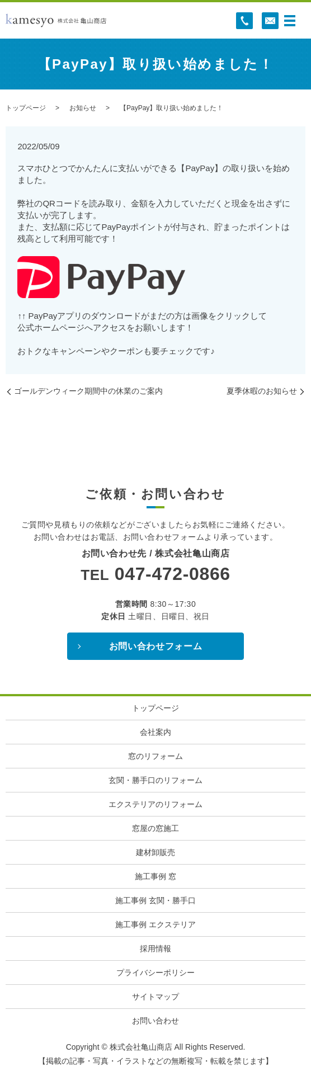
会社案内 (155, 732)
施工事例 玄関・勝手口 (155, 900)
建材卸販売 (155, 852)
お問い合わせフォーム (155, 646)
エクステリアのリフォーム (155, 804)
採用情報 (155, 948)
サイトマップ (155, 996)
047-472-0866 (172, 574)
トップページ (26, 108)
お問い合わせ (155, 1020)
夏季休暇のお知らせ (262, 390)
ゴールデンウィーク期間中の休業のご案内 (88, 390)
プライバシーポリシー (155, 972)
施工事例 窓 (155, 876)
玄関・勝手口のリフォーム (155, 780)
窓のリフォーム (155, 756)
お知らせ (82, 108)
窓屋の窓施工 (155, 828)
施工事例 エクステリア (155, 924)
